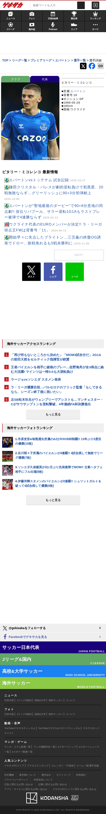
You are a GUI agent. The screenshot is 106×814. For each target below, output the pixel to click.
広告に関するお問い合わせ (18, 784)
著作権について (27, 775)
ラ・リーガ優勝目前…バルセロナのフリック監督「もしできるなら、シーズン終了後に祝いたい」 (56, 389)
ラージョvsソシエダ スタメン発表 (36, 379)
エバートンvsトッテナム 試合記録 (47, 180)
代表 (45, 79)
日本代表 (9, 700)
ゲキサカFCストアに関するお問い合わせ (74, 789)
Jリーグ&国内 (24, 700)
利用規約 (81, 775)
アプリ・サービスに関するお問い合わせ (25, 789)
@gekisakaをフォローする (24, 628)
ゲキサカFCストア (14, 765)
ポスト (31, 272)
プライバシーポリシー (16, 779)
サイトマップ (63, 775)
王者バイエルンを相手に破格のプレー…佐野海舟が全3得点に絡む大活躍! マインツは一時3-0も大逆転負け (57, 369)
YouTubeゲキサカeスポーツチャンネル (59, 728)
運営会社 (46, 775)
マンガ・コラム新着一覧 (17, 746)
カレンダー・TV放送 (63, 765)
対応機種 (9, 775)
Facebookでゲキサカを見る (24, 637)
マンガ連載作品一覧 (44, 746)
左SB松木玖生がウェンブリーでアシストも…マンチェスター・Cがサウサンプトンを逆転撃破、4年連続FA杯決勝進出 (57, 402)
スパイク (70, 700)
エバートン (78, 91)
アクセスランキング (38, 765)
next (79, 254)
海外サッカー (56, 700)
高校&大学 (40, 700)
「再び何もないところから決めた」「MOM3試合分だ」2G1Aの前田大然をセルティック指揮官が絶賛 (56, 357)
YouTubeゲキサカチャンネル (19, 728)
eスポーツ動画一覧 (22, 751)
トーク (75, 271)
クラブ (15, 79)
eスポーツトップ (67, 746)
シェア (53, 272)
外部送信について (43, 779)
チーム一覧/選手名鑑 (88, 765)
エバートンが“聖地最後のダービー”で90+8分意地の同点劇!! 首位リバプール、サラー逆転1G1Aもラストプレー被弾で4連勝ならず (53, 212)
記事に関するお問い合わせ (52, 784)
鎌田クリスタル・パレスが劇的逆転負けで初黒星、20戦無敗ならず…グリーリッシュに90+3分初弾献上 (53, 193)
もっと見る (53, 414)
